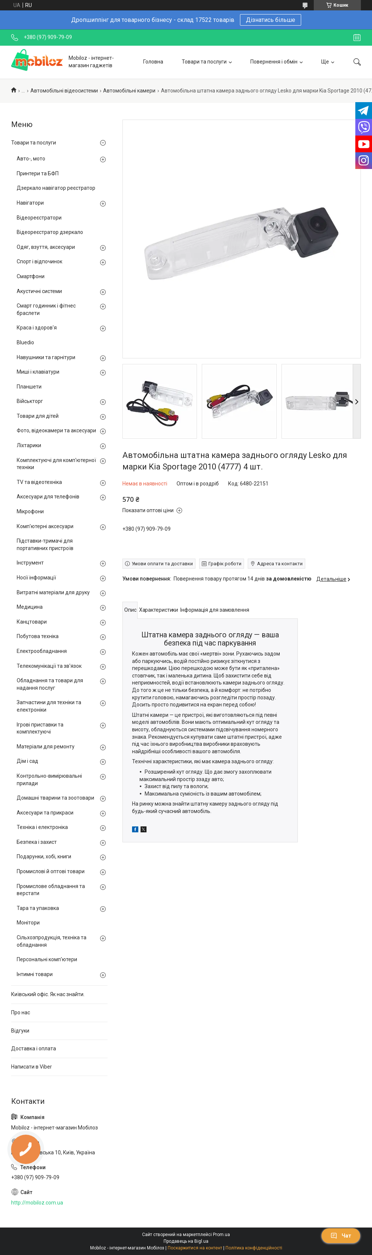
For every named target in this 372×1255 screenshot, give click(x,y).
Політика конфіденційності (253, 1248)
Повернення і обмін (273, 62)
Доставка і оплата (33, 1048)
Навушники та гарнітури (46, 357)
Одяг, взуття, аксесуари (46, 247)
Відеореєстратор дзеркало (50, 232)
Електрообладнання (42, 651)
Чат (340, 1235)
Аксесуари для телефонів (48, 497)
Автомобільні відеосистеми (64, 91)
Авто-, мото (31, 159)
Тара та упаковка (38, 908)
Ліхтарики (29, 445)
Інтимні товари (35, 974)
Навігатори (30, 203)
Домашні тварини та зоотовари (55, 798)
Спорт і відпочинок (39, 261)
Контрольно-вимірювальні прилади (49, 779)
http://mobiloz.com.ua (37, 1203)
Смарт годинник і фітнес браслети (46, 309)
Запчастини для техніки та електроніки (49, 706)
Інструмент (30, 563)
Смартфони (31, 276)
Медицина (30, 607)
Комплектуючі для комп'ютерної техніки (56, 464)
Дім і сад (27, 761)
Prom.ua (221, 1234)
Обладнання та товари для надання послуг (50, 684)
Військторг (30, 401)
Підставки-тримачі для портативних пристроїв (45, 544)
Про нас (20, 1012)
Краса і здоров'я (37, 328)
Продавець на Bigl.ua (186, 1241)
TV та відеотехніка (39, 482)
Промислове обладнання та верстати (51, 890)
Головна (153, 62)
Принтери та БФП (38, 173)
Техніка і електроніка (42, 827)
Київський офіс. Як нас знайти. (48, 994)
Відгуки (20, 1031)
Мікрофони (30, 511)
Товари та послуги (204, 62)
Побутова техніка (38, 636)
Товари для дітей (38, 416)
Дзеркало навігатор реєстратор (56, 188)
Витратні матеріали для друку (53, 592)
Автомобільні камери (129, 91)
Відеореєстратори (39, 218)
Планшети (29, 387)
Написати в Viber (31, 1067)
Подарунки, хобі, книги (44, 856)
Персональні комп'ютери (47, 959)
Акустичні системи (39, 291)
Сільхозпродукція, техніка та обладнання (51, 941)
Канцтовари (32, 622)
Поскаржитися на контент (195, 1248)
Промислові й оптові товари (51, 871)
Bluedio (25, 342)
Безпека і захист (37, 842)
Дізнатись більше (270, 19)
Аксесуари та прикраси (45, 813)
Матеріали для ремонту (46, 747)
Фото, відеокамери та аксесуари (56, 430)
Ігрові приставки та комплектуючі (40, 728)
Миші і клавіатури (38, 372)
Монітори (28, 923)
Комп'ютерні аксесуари (45, 526)
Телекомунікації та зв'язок (49, 666)
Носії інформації (36, 578)
